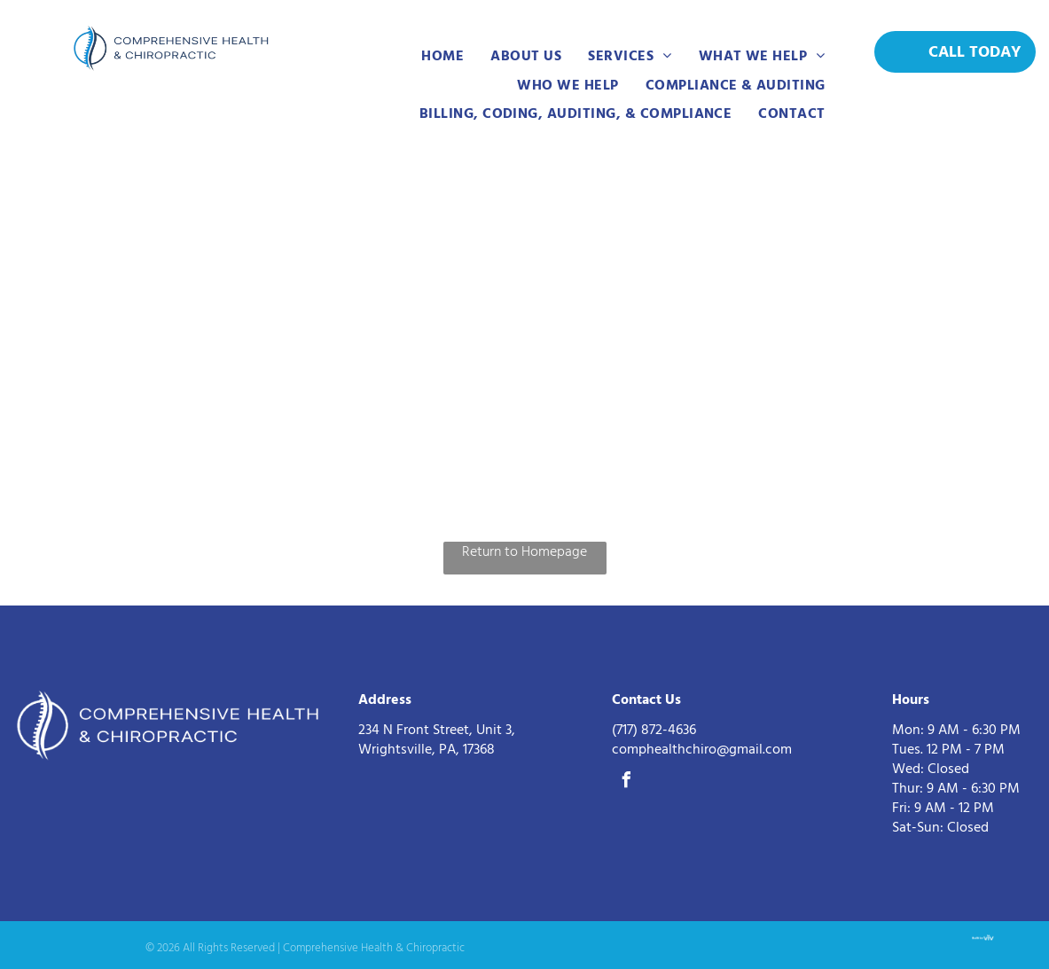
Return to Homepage (524, 551)
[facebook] (627, 782)
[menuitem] (442, 56)
